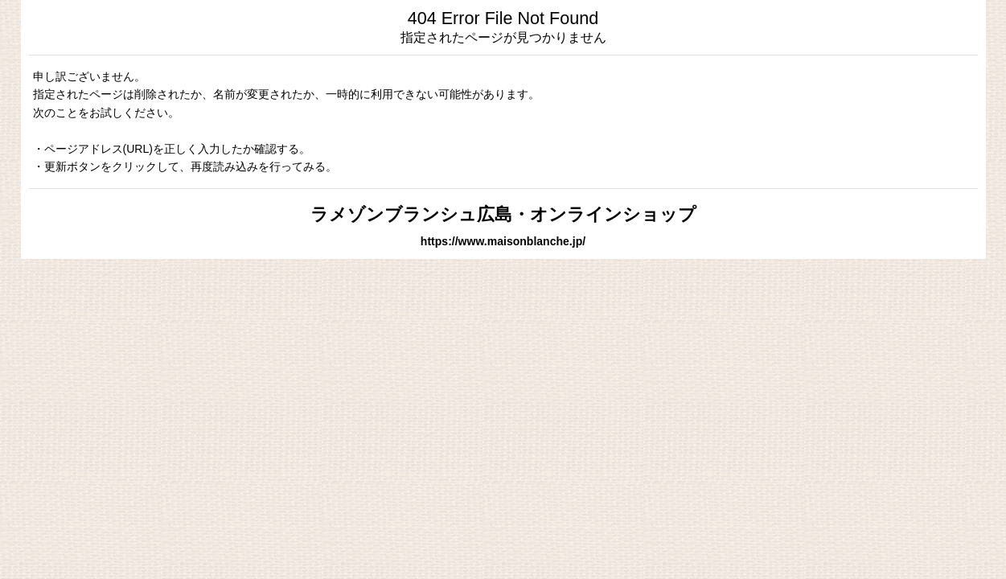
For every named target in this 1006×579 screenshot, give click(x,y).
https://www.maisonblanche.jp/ (503, 241)
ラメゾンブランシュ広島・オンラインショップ (503, 214)
